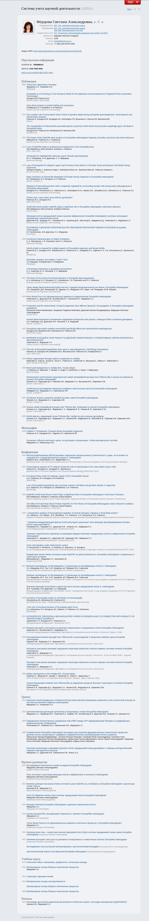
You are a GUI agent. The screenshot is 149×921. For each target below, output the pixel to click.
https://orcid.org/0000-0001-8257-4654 (37, 73)
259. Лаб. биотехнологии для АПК (68, 30)
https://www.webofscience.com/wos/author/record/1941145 (58, 51)
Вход (129, 9)
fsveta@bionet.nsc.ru (62, 41)
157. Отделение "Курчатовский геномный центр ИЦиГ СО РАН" (81, 33)
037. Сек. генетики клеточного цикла (69, 25)
